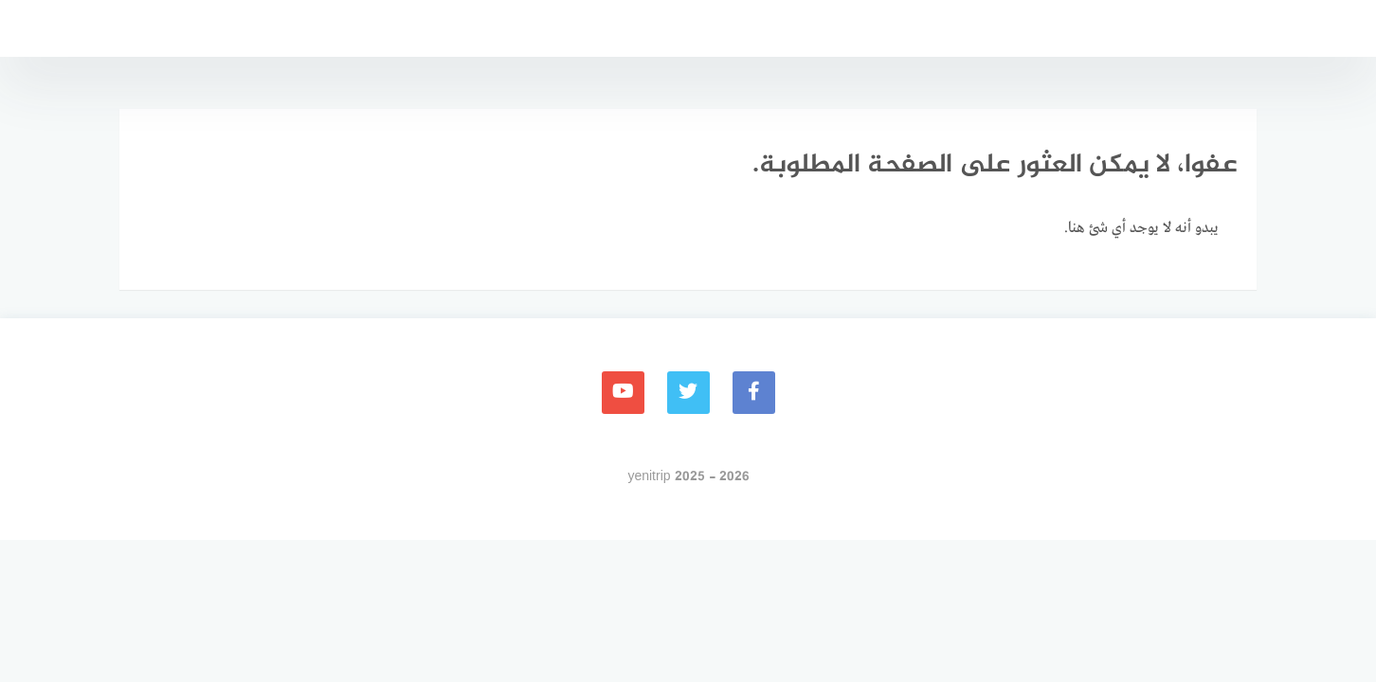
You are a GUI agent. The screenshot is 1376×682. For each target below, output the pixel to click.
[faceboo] (754, 392)
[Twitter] (688, 392)
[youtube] (623, 392)
